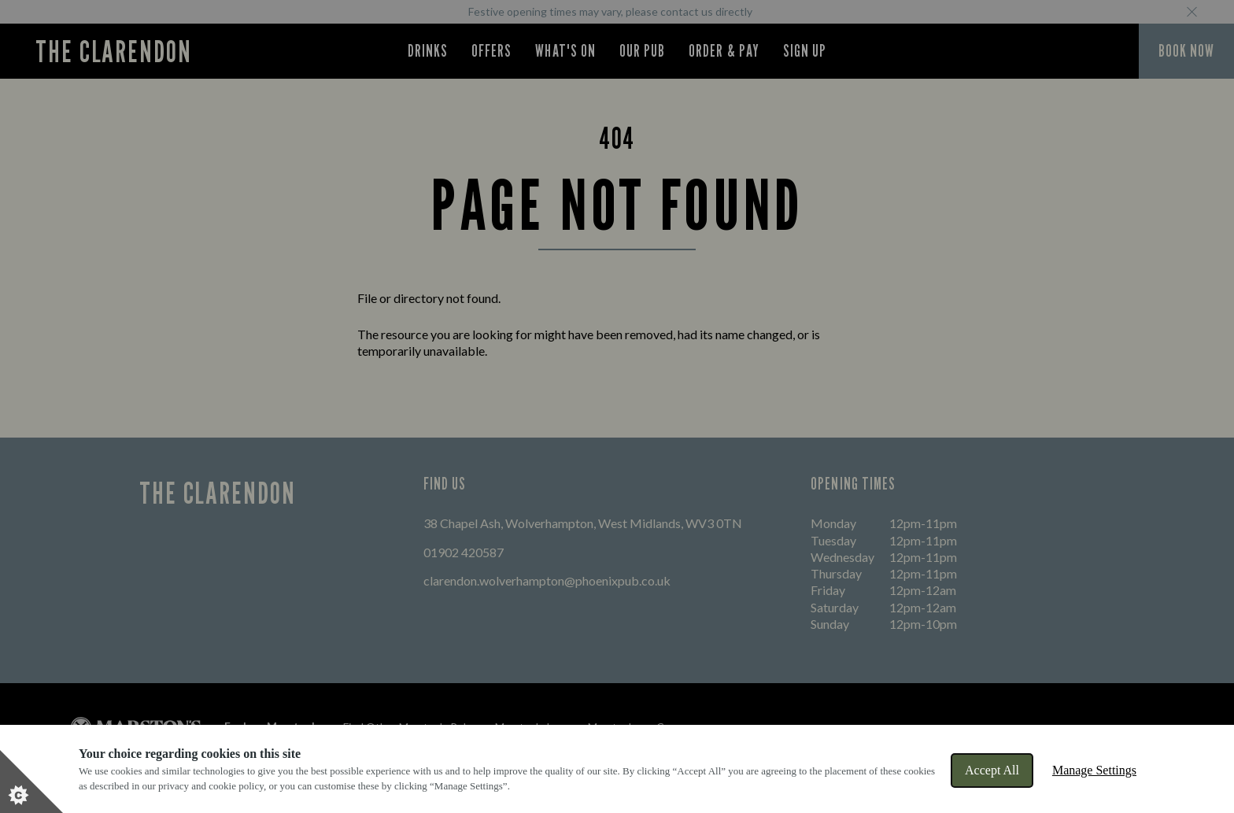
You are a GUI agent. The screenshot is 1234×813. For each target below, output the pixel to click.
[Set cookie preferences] (31, 781)
